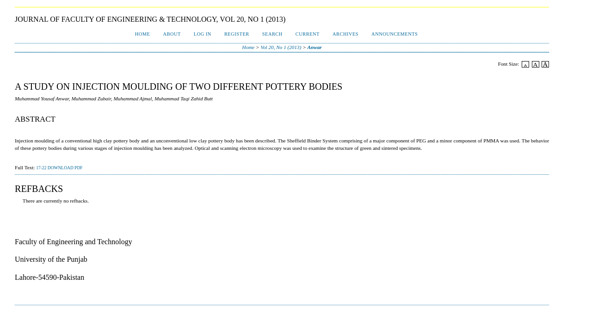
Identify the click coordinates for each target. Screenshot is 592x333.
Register (236, 34)
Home (142, 34)
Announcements (394, 34)
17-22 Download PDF (59, 168)
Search (272, 34)
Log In (202, 34)
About (171, 34)
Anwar (315, 47)
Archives (345, 34)
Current (308, 34)
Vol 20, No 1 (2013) (280, 47)
